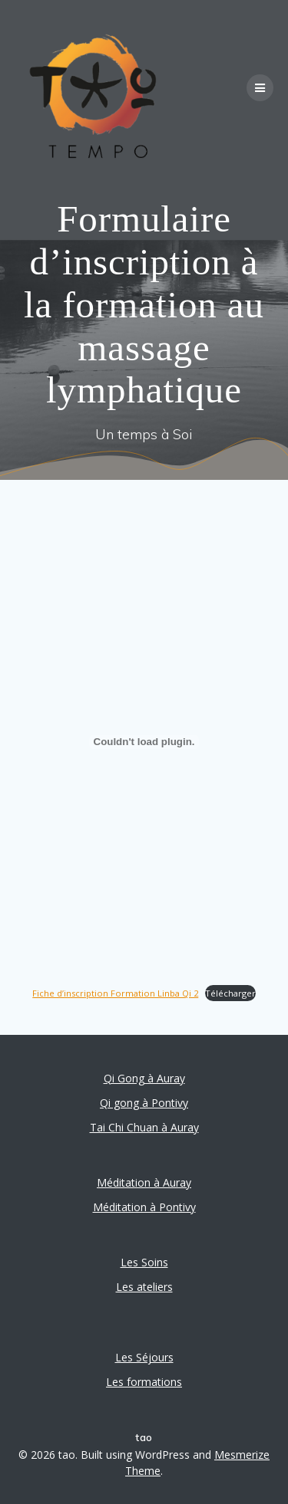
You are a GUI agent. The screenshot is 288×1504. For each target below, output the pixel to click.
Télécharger (230, 993)
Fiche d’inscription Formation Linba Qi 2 (115, 993)
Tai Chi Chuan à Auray (144, 1127)
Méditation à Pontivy (144, 1207)
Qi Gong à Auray (144, 1078)
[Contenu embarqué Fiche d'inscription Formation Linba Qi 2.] (144, 742)
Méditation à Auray (144, 1182)
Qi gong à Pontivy (144, 1102)
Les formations (144, 1381)
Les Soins (144, 1262)
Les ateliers (144, 1286)
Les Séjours (144, 1357)
